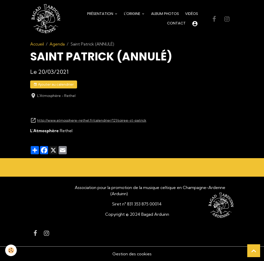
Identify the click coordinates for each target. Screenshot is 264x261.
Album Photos (165, 13)
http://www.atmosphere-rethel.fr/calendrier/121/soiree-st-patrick (91, 120)
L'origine (132, 13)
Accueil (37, 44)
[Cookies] (11, 250)
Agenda (57, 44)
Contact (176, 23)
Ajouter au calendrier (54, 84)
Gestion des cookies (132, 253)
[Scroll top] (253, 250)
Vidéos (191, 13)
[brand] (45, 19)
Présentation (100, 13)
